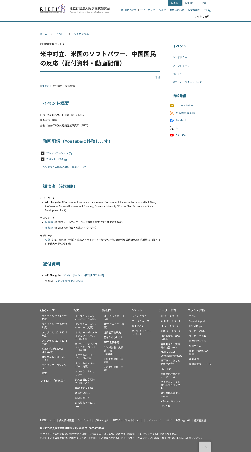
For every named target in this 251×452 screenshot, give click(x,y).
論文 (76, 310)
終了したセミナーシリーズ (187, 82)
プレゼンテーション (59, 153)
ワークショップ (181, 65)
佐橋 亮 (49, 222)
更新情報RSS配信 (185, 113)
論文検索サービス (199, 10)
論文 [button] (107, 26)
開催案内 (46, 85)
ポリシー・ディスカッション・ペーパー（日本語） (86, 335)
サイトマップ (147, 10)
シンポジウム (81, 34)
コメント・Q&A (56, 159)
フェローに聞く (197, 331)
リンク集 (165, 406)
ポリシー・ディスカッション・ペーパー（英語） (86, 347)
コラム (192, 316)
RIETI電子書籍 (111, 342)
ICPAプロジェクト (170, 401)
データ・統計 (167, 310)
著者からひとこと (113, 337)
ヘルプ (162, 10)
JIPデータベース (170, 316)
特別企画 (194, 359)
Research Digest (84, 387)
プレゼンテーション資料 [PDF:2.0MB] (83, 275)
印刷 (157, 77)
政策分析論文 (82, 392)
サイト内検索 (202, 16)
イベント (61, 34)
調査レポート (82, 397)
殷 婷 (47, 239)
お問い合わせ (177, 10)
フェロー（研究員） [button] (82, 26)
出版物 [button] (126, 26)
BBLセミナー (180, 74)
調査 (44, 373)
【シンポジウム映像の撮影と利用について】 (64, 167)
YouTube (180, 135)
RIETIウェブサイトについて (128, 420)
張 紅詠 (49, 227)
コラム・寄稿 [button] (198, 26)
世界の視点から (197, 341)
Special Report (197, 321)
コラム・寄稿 (196, 310)
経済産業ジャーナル (200, 364)
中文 (203, 2)
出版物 (106, 310)
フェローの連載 (197, 336)
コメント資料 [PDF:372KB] (69, 280)
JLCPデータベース (171, 331)
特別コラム (195, 346)
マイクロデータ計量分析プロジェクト (170, 385)
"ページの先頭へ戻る (205, 447)
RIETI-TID (166, 368)
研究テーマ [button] (53, 26)
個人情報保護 (66, 420)
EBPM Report (196, 326)
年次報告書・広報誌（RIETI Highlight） (113, 350)
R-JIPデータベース (171, 321)
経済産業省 (200, 420)
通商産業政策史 (112, 332)
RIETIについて (129, 10)
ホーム (43, 34)
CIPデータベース (170, 326)
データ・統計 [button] (171, 26)
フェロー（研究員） (53, 381)
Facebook (181, 120)
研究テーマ (47, 310)
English (189, 2)
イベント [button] (147, 26)
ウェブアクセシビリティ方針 (93, 420)
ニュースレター (184, 105)
